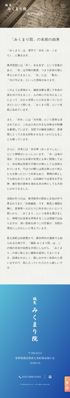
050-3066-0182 (30, 376)
